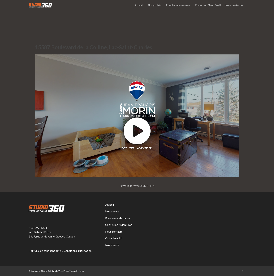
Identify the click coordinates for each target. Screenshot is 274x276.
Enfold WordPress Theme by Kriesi (68, 271)
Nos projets (112, 211)
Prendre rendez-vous (117, 218)
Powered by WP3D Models (137, 186)
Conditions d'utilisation (78, 250)
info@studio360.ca (40, 232)
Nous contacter (114, 231)
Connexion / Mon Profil (119, 224)
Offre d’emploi (113, 238)
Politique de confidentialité (45, 250)
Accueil (109, 204)
